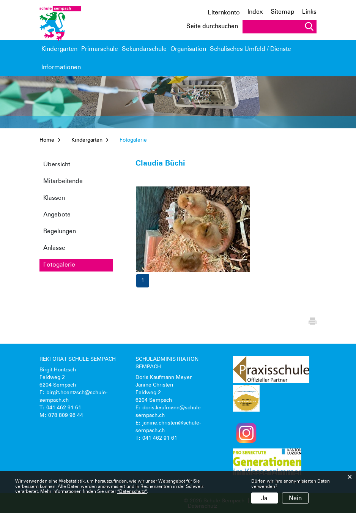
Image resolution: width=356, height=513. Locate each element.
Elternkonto (224, 12)
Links (309, 11)
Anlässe (54, 247)
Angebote (57, 214)
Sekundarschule (144, 48)
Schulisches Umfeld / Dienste (240, 52)
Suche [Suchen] (309, 26)
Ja (264, 498)
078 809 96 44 (65, 415)
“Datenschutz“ (132, 491)
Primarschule (99, 48)
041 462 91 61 (63, 407)
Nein (295, 498)
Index (255, 11)
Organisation (188, 48)
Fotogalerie (77, 264)
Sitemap (283, 11)
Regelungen (59, 231)
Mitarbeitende (63, 181)
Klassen (54, 197)
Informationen (295, 48)
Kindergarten (59, 48)
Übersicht (56, 164)
